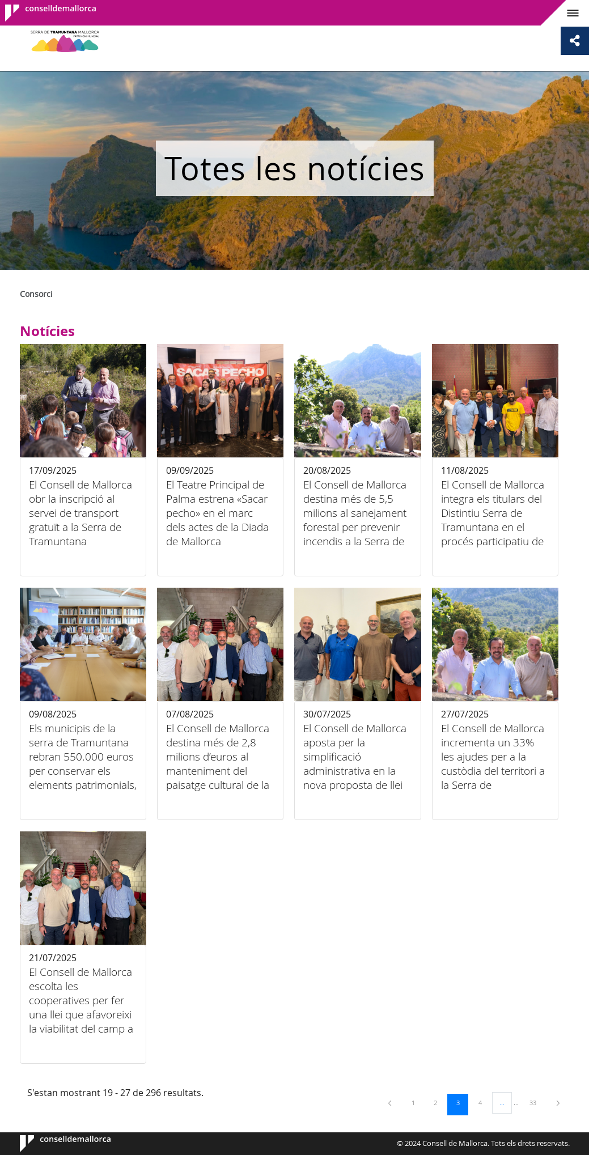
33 (537, 1102)
